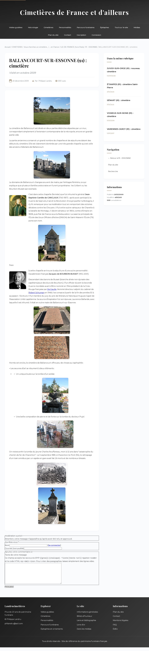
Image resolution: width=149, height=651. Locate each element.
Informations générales (87, 615)
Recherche (113, 171)
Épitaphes (104, 27)
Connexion (96, 35)
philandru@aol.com (14, 627)
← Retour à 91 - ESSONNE (119, 158)
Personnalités (65, 27)
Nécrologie (33, 27)
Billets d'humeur (84, 620)
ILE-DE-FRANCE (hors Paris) (72, 47)
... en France (54, 47)
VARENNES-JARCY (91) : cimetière (123, 129)
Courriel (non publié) (14, 548)
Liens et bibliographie (86, 624)
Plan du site (53, 35)
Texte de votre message (16, 555)
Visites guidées (15, 27)
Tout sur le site (121, 27)
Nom (7, 545)
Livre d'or (81, 628)
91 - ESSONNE (91, 47)
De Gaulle (51, 289)
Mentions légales (120, 624)
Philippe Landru (45, 81)
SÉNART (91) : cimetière (118, 100)
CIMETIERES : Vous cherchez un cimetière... (30, 47)
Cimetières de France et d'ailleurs (74, 12)
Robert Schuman (36, 293)
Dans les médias (84, 632)
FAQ (115, 628)
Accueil (7, 47)
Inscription (81, 35)
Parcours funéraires (85, 27)
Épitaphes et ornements (52, 632)
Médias (137, 27)
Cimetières (48, 27)
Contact (67, 35)
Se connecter (54, 545)
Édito (115, 632)
